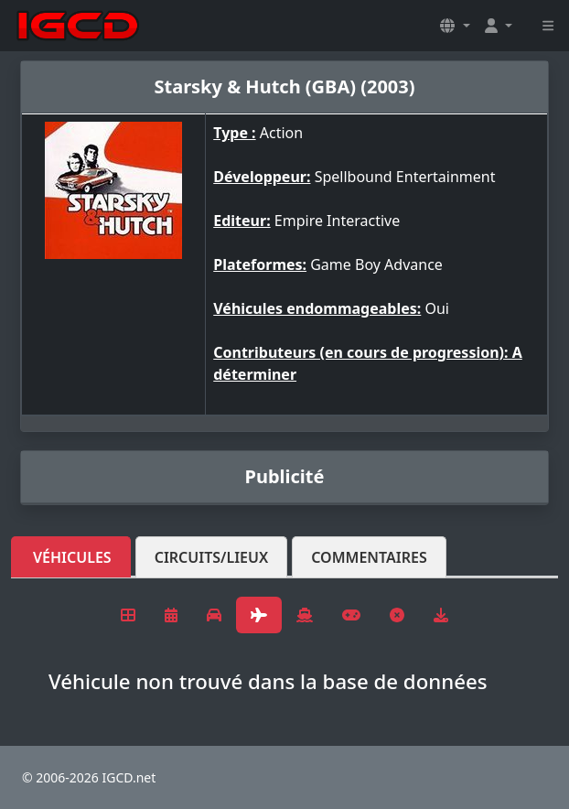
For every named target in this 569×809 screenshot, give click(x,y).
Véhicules (72, 557)
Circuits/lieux (212, 557)
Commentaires (369, 557)
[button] (455, 25)
